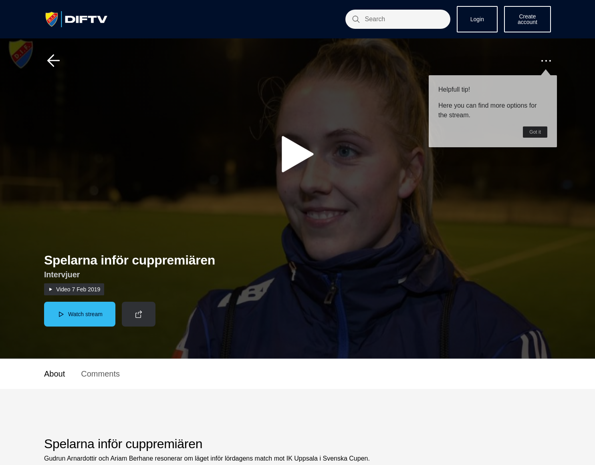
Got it (535, 132)
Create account (527, 19)
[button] (53, 60)
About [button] (54, 374)
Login (477, 19)
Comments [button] (100, 374)
